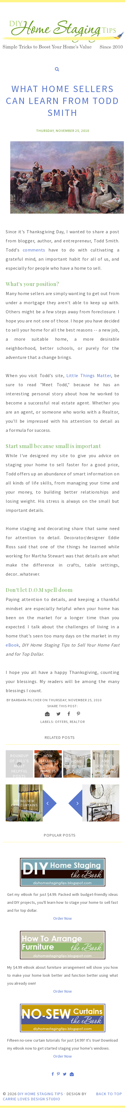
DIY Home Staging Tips (40, 1093)
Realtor (77, 721)
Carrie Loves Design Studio (31, 1098)
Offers (61, 721)
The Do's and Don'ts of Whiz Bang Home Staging (105, 768)
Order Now (62, 918)
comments (34, 250)
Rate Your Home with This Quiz (76, 764)
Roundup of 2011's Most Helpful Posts (19, 766)
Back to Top (109, 1093)
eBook (12, 645)
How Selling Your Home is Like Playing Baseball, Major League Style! (48, 778)
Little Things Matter (88, 375)
